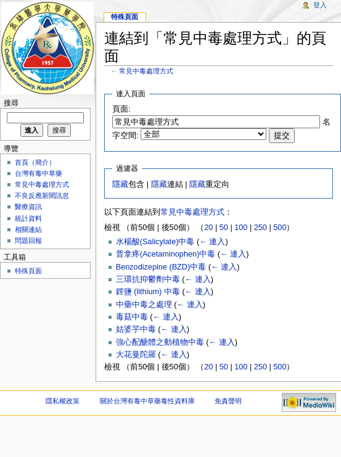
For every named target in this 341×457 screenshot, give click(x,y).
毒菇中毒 (132, 317)
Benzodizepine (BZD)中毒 (161, 267)
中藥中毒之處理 (144, 304)
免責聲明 (228, 401)
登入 (320, 5)
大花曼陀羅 (136, 354)
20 (208, 227)
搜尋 (11, 103)
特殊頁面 (124, 16)
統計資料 (28, 218)
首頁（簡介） (35, 162)
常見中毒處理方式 (146, 71)
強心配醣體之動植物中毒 (160, 342)
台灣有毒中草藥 (38, 173)
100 (240, 227)
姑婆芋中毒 (136, 329)
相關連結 (28, 229)
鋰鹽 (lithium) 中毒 (148, 291)
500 (279, 227)
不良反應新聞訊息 (42, 195)
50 (224, 227)
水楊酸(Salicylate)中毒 (155, 241)
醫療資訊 (28, 206)
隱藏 (120, 184)
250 (260, 227)
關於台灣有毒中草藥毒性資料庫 (147, 401)
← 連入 (212, 241)
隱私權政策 (63, 401)
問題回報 (28, 240)
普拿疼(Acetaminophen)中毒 (166, 254)
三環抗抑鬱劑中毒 (148, 279)
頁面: (121, 109)
